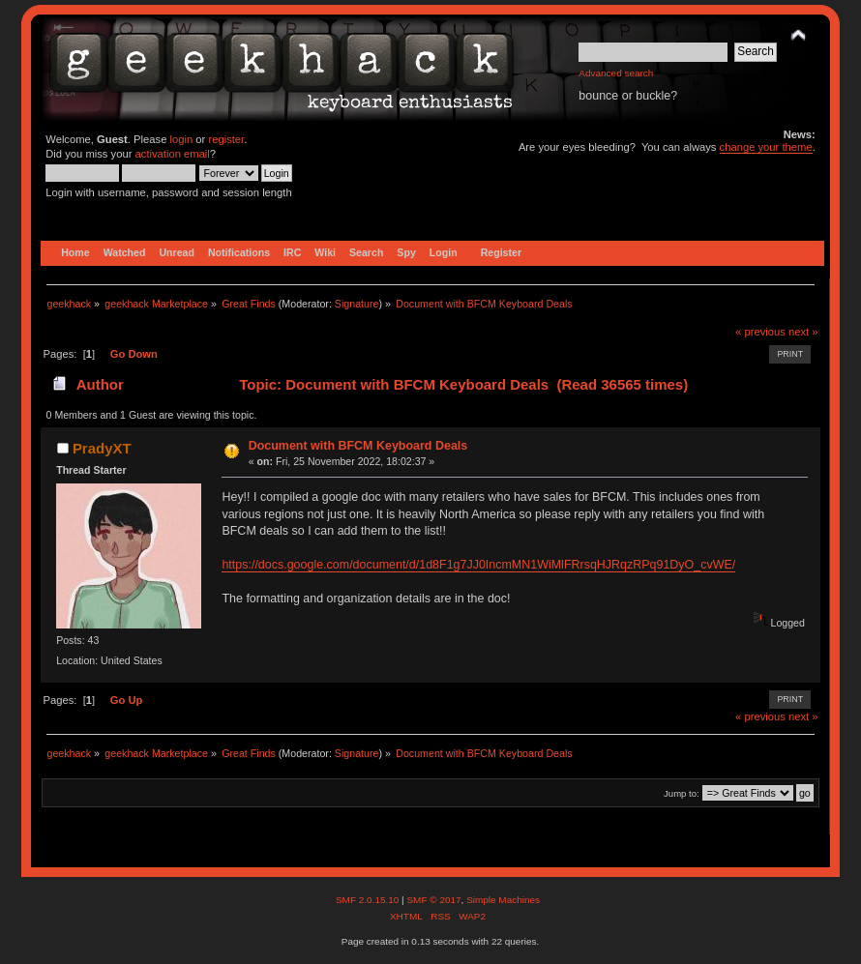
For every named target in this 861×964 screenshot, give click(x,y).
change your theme (766, 147)
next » (803, 331)
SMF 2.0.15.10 (368, 899)
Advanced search (616, 73)
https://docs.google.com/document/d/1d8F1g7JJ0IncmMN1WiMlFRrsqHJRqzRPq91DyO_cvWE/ (478, 564)
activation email (172, 154)
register (226, 139)
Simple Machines (503, 899)
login (181, 139)
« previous (760, 331)
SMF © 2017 (433, 899)
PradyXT (102, 448)
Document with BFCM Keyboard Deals (358, 446)
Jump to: (681, 793)
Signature (357, 303)
